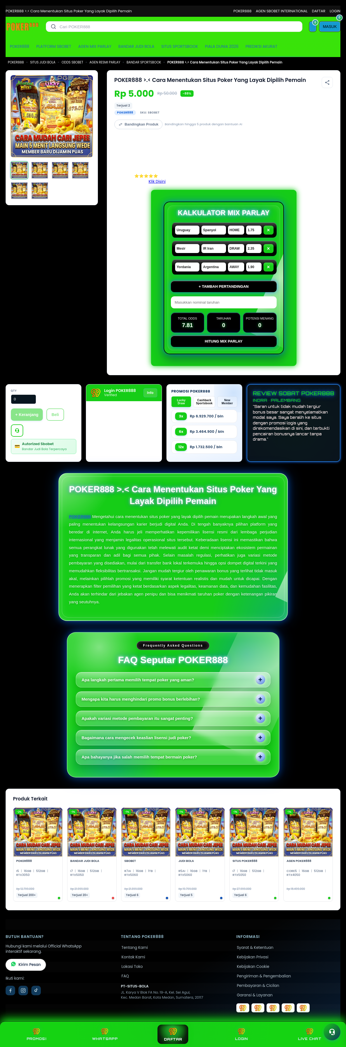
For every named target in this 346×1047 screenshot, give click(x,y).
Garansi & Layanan (255, 995)
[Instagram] (23, 990)
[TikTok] (36, 990)
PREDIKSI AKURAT (261, 46)
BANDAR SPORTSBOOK (143, 62)
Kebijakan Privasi (253, 957)
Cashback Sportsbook (204, 402)
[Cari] (53, 26)
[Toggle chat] (332, 1032)
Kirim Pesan (26, 964)
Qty (14, 391)
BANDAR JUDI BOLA (136, 46)
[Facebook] (10, 990)
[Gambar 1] (19, 170)
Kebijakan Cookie (253, 966)
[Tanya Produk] (17, 430)
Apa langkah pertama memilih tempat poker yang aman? (138, 679)
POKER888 (242, 11)
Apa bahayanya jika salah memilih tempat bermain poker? (139, 757)
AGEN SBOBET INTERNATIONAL (282, 11)
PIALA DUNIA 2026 (222, 46)
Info (150, 392)
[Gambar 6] (40, 191)
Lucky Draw (181, 402)
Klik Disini (157, 181)
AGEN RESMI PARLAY (105, 62)
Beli (55, 414)
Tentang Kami (134, 947)
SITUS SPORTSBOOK (179, 46)
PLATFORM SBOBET (53, 46)
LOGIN (335, 11)
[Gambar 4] (80, 170)
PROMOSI (36, 1034)
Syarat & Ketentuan (255, 947)
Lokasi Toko (132, 966)
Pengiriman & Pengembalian (264, 976)
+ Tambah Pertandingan (223, 286)
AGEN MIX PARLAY (94, 46)
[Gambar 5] (19, 191)
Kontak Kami (133, 957)
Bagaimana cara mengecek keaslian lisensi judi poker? (136, 737)
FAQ (125, 976)
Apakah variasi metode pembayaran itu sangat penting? (137, 718)
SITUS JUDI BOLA (42, 62)
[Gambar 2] (40, 170)
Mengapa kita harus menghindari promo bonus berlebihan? (141, 699)
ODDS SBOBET (72, 62)
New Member (227, 402)
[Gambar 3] (60, 170)
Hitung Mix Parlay (224, 341)
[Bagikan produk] (327, 82)
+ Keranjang (27, 414)
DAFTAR (318, 11)
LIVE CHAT (309, 1034)
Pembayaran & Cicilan (258, 985)
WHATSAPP (104, 1034)
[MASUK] (329, 26)
